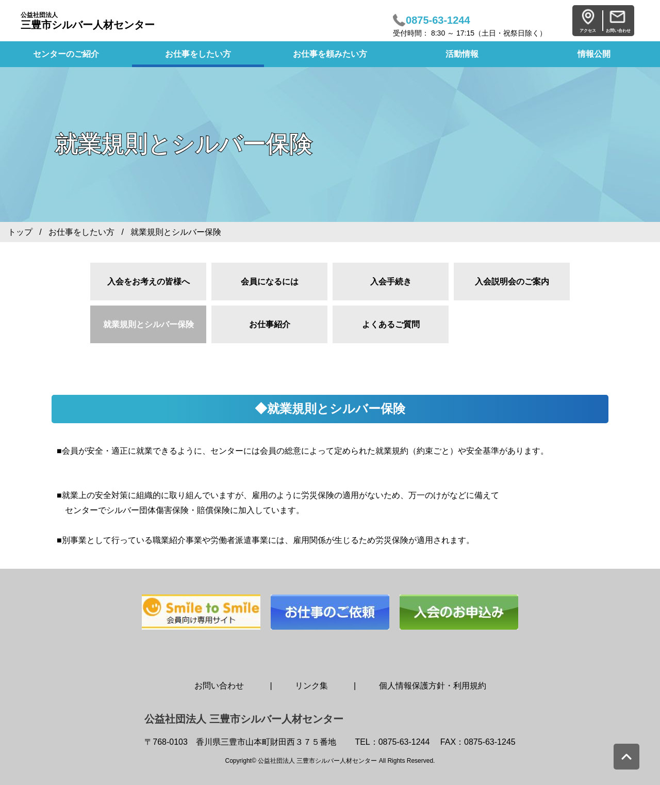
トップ (20, 232)
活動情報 (462, 54)
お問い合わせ (219, 685)
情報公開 (594, 54)
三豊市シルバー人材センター (88, 20)
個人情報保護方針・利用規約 (432, 685)
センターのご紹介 (66, 54)
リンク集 (311, 685)
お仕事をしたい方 (198, 54)
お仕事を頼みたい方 (330, 54)
